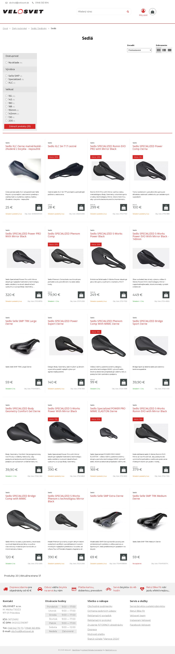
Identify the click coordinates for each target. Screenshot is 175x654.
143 (11, 99)
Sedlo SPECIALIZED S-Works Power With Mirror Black (64, 410)
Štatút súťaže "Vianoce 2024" (103, 639)
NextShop (76, 650)
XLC (11, 82)
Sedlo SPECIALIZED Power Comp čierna (147, 147)
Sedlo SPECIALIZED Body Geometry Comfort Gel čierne (22, 410)
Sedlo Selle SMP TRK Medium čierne (150, 497)
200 (11, 120)
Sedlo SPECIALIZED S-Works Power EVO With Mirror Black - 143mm (151, 236)
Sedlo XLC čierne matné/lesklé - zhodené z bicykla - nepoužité (23, 147)
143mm (13, 113)
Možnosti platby (96, 634)
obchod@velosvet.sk (19, 3)
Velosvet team (137, 615)
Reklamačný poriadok (99, 615)
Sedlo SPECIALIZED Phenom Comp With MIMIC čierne (106, 322)
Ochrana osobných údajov (102, 611)
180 (11, 103)
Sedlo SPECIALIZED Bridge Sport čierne (148, 322)
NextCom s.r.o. (111, 650)
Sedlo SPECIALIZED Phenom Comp (64, 235)
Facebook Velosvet (140, 625)
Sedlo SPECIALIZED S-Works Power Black (106, 235)
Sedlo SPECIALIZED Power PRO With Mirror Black (23, 235)
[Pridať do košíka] (38, 207)
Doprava (92, 629)
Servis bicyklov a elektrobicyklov (147, 606)
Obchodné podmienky (100, 606)
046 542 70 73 (15, 628)
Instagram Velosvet (140, 620)
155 (11, 96)
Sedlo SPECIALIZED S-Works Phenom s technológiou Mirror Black (66, 498)
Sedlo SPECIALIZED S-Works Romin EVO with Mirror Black (150, 410)
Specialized (16, 79)
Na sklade (15, 62)
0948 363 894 (42, 3)
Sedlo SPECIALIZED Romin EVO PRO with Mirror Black (108, 147)
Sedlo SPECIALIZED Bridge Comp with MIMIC (20, 497)
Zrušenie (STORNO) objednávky (105, 625)
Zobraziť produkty (20, 126)
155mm (13, 110)
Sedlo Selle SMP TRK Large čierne (21, 322)
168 (11, 106)
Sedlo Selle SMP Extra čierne (106, 495)
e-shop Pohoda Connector (92, 650)
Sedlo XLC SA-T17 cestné (62, 146)
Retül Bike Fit (137, 611)
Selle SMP (15, 76)
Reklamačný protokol (99, 620)
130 (11, 117)
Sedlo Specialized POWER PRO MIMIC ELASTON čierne (107, 410)
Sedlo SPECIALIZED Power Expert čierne (63, 322)
